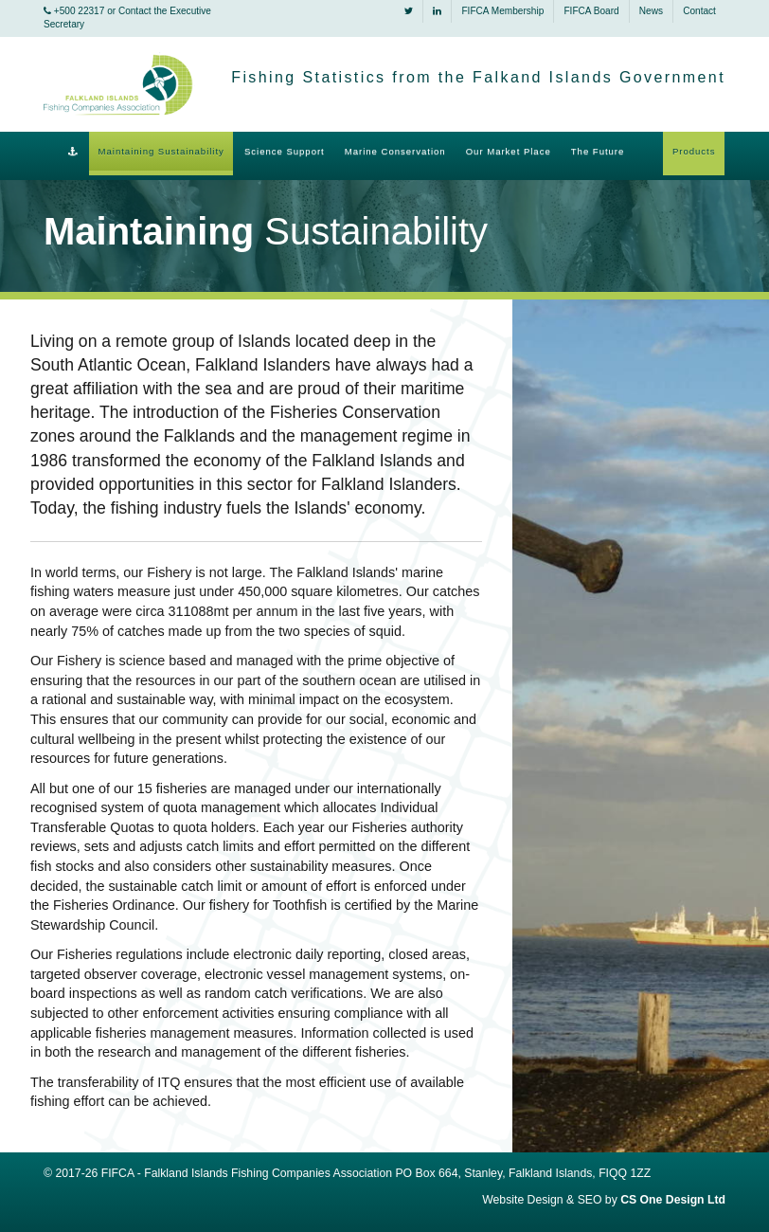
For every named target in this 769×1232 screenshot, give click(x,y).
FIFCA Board (590, 11)
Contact (699, 11)
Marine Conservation (395, 151)
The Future (598, 151)
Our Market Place (508, 151)
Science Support (284, 151)
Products (694, 151)
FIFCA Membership (502, 11)
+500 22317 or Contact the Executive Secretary (127, 17)
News (651, 11)
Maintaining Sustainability (161, 151)
